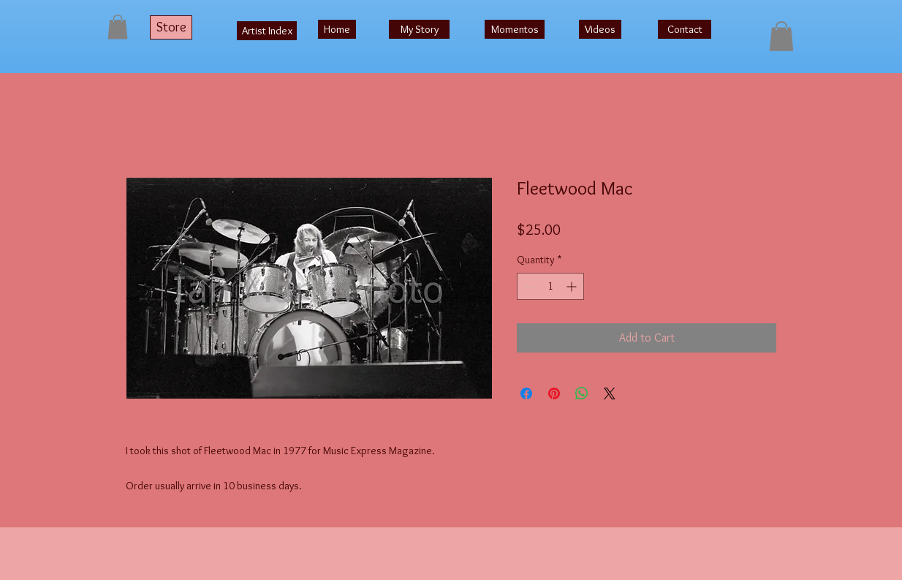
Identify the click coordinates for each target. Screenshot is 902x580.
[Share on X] (609, 393)
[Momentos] (515, 29)
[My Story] (419, 29)
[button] (117, 27)
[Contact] (684, 29)
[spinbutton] (550, 286)
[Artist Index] (267, 30)
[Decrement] (528, 286)
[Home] (337, 29)
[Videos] (600, 29)
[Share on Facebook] (526, 393)
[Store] (171, 27)
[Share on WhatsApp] (582, 393)
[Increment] (573, 286)
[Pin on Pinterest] (554, 393)
